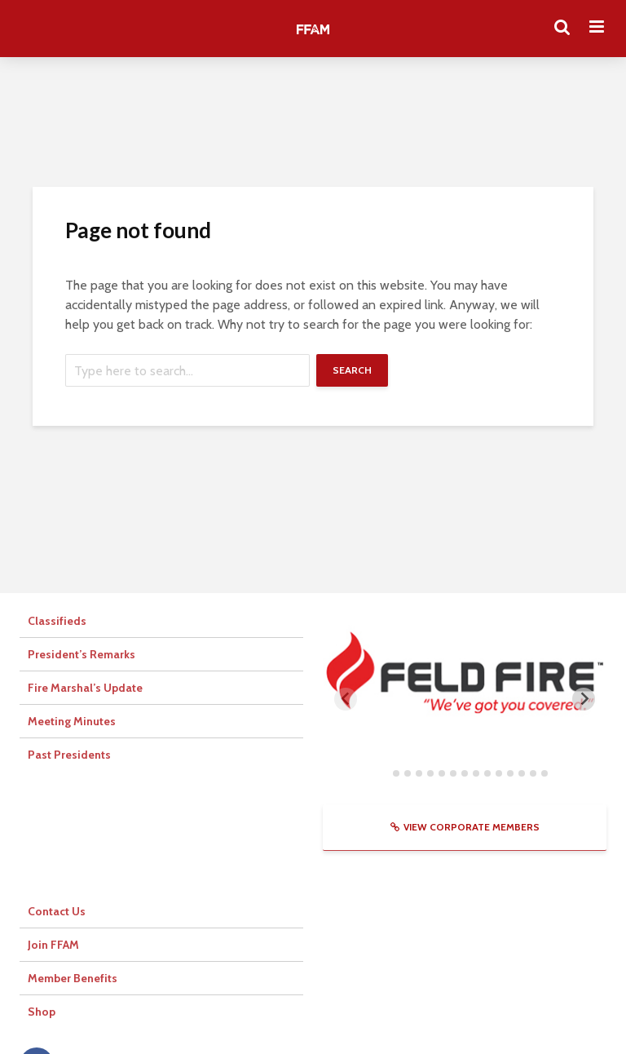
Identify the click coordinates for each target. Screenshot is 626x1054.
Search (352, 370)
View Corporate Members (465, 827)
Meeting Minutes (72, 721)
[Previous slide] (345, 699)
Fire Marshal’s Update (85, 687)
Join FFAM (53, 944)
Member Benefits (72, 978)
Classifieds (57, 620)
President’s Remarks (81, 654)
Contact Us (57, 911)
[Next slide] (583, 699)
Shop (41, 1011)
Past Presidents (69, 754)
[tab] (384, 772)
